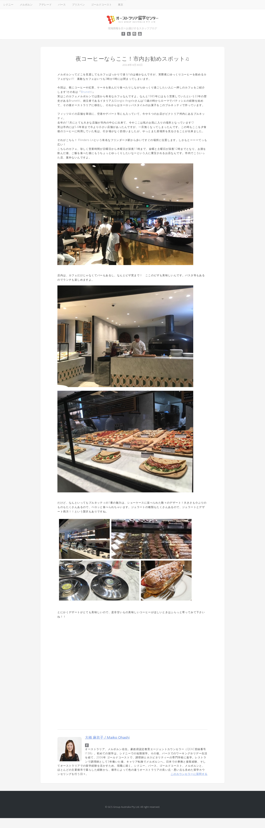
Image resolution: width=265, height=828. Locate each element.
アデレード (45, 4)
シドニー (8, 4)
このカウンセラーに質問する (189, 774)
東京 (120, 4)
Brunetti (86, 92)
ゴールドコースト (101, 4)
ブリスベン (78, 4)
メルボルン (26, 4)
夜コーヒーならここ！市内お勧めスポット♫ (133, 58)
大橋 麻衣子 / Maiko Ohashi (107, 737)
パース (62, 4)
